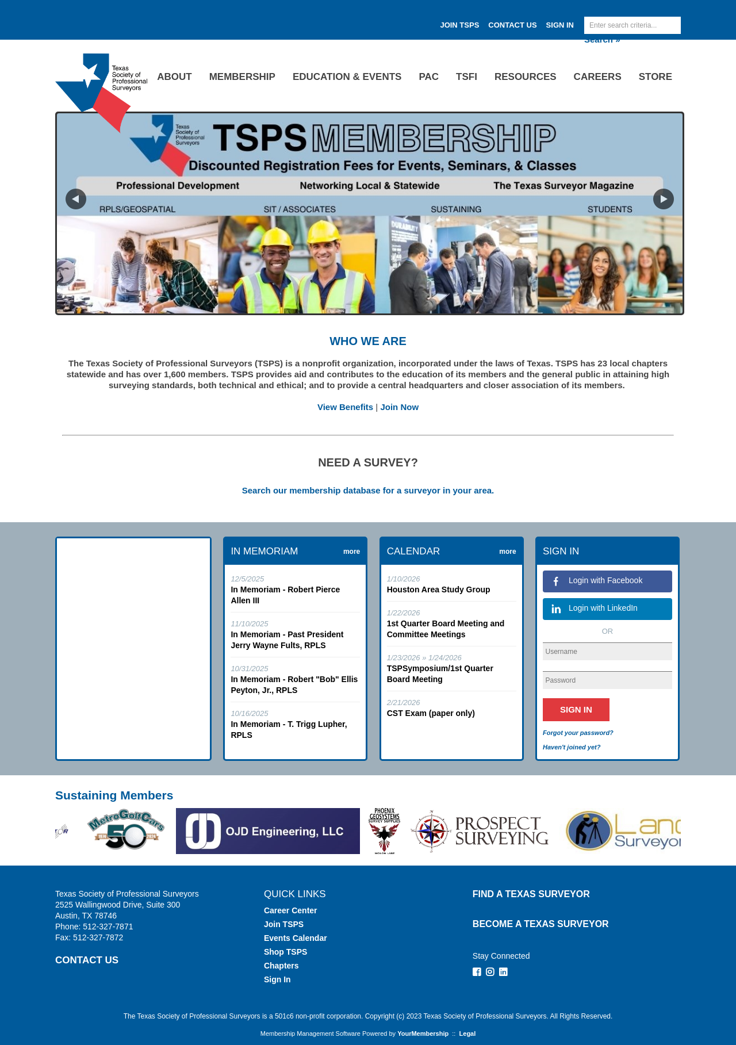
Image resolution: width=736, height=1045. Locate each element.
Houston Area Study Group (438, 589)
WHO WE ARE (368, 341)
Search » (602, 39)
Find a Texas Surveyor (531, 894)
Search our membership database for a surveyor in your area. (368, 490)
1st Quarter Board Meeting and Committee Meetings (446, 629)
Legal (467, 1033)
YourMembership (422, 1033)
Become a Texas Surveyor (541, 924)
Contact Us (512, 25)
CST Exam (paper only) (431, 713)
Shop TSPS (285, 951)
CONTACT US (86, 960)
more (351, 552)
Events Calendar (295, 938)
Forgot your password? (578, 732)
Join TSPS (284, 924)
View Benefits (345, 407)
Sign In (560, 25)
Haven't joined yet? (571, 747)
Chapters (281, 965)
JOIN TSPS (459, 25)
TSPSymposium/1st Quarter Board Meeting (440, 674)
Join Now (399, 407)
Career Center (290, 910)
